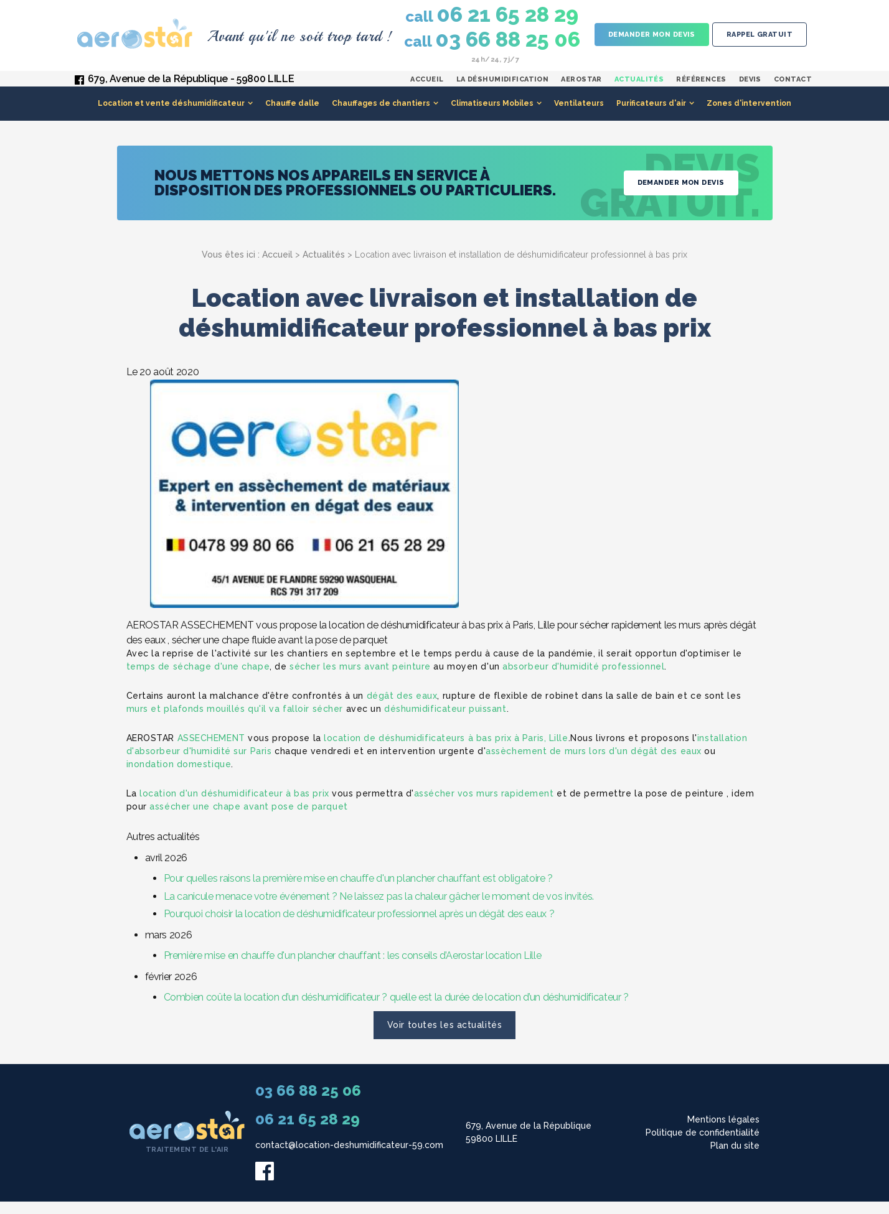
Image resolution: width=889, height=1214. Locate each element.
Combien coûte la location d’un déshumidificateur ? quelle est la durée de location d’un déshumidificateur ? (396, 1010)
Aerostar (581, 86)
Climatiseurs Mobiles (492, 115)
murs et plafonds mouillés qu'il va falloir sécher (234, 721)
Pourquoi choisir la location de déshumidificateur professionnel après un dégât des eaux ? (359, 926)
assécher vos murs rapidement (484, 806)
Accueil (426, 86)
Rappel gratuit (760, 34)
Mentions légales (723, 1132)
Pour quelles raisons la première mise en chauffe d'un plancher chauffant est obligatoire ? (358, 891)
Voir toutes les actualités (444, 1037)
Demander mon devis (651, 34)
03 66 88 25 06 (492, 40)
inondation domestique (179, 777)
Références (701, 86)
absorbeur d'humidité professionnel (583, 679)
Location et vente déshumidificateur (171, 115)
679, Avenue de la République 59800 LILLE (528, 1144)
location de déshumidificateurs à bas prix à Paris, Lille (446, 750)
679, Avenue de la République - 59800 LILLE (191, 85)
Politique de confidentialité (703, 1145)
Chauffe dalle (292, 115)
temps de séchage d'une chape (198, 679)
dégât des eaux (402, 708)
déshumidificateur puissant (445, 721)
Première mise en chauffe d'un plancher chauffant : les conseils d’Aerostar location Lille (353, 968)
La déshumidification (502, 86)
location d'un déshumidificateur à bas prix (234, 806)
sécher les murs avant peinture (360, 679)
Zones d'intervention (749, 115)
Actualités (639, 86)
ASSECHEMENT (211, 750)
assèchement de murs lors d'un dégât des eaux (594, 763)
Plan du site (735, 1158)
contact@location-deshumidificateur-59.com (349, 1157)
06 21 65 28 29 (491, 15)
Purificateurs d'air (651, 115)
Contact (793, 86)
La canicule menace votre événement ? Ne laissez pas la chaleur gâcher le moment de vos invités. (379, 909)
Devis (750, 86)
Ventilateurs (579, 115)
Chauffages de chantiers (381, 115)
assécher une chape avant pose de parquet (248, 819)
